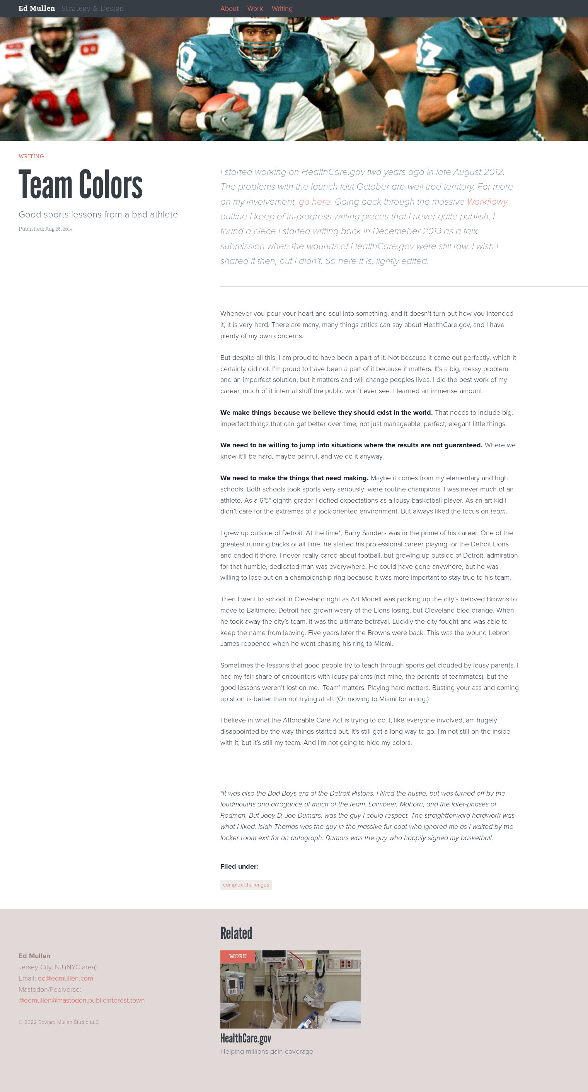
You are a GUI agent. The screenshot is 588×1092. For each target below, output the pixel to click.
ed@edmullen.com (65, 978)
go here (315, 201)
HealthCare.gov (245, 1038)
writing (31, 156)
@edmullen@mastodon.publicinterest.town (82, 1000)
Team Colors (81, 184)
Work (255, 8)
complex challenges (246, 885)
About (229, 8)
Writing (282, 8)
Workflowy (487, 201)
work (238, 956)
